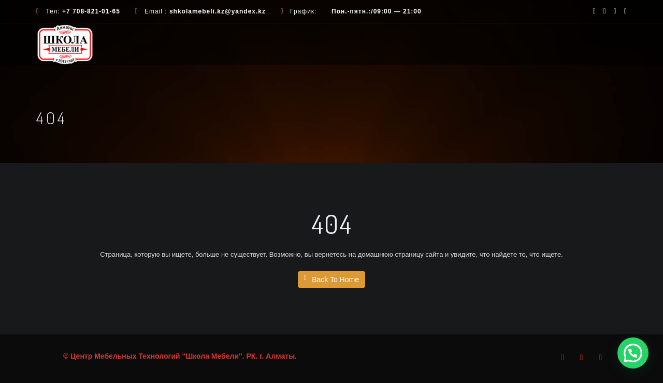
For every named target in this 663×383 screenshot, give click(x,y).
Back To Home (331, 279)
